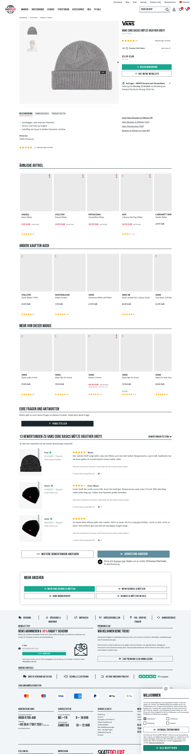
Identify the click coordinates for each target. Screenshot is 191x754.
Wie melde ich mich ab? (29, 661)
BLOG (139, 725)
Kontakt (100, 735)
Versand (24, 618)
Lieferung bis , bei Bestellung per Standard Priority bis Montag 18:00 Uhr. (147, 86)
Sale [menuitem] (97, 9)
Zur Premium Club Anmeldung (135, 658)
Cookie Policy (177, 741)
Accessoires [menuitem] (78, 9)
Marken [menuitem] (24, 9)
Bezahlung (101, 714)
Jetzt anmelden (44, 654)
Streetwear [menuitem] (63, 9)
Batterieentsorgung (104, 732)
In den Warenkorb (146, 67)
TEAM (139, 728)
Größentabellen (109, 618)
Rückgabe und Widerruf (106, 719)
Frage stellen (57, 423)
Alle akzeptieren (166, 748)
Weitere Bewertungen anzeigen (57, 554)
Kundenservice (166, 618)
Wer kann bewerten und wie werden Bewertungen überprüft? (46, 443)
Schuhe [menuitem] (50, 9)
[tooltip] (170, 48)
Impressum (63, 751)
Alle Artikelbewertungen (106, 727)
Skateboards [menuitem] (38, 9)
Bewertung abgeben (133, 554)
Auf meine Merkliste (146, 74)
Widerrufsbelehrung (105, 722)
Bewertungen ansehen (163, 41)
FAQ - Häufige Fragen (105, 730)
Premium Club (119, 561)
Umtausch (81, 618)
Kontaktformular (24, 728)
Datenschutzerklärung (156, 743)
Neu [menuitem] (89, 9)
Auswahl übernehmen (166, 730)
